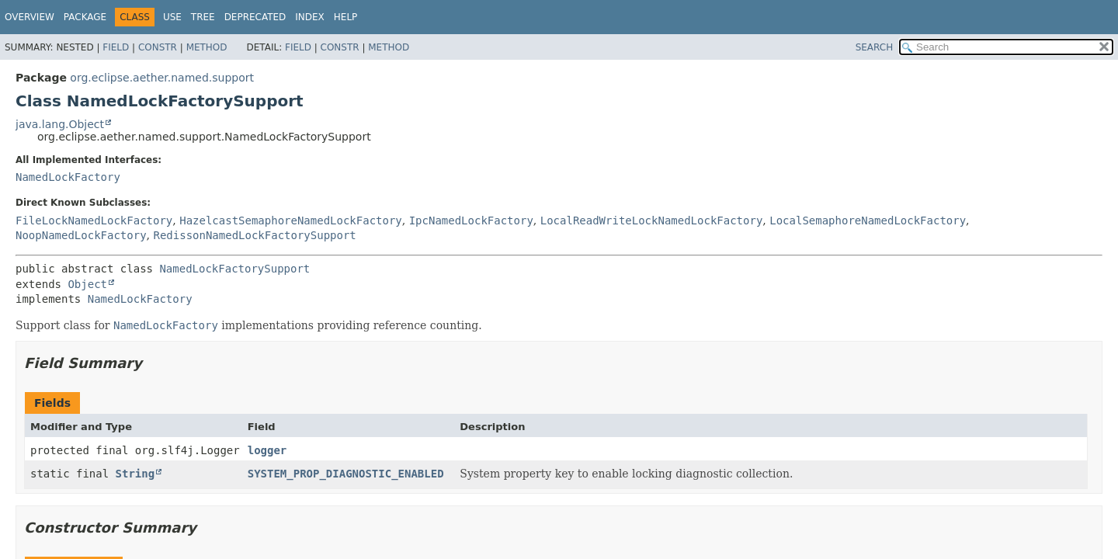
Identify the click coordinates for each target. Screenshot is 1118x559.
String (135, 473)
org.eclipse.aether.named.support (162, 77)
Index (310, 17)
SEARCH (875, 47)
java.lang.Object (60, 124)
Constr (157, 47)
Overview (29, 17)
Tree (203, 17)
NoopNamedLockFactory (81, 235)
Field (115, 47)
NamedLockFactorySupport (234, 268)
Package (85, 17)
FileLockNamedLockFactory (94, 220)
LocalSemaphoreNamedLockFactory (867, 220)
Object (87, 284)
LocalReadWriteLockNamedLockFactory (651, 220)
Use (172, 17)
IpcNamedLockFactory (471, 220)
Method (206, 47)
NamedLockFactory (68, 177)
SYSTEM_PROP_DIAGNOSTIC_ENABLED (346, 473)
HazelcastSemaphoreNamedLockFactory (290, 220)
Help (346, 17)
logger (267, 450)
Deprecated (255, 17)
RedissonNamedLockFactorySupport (254, 235)
